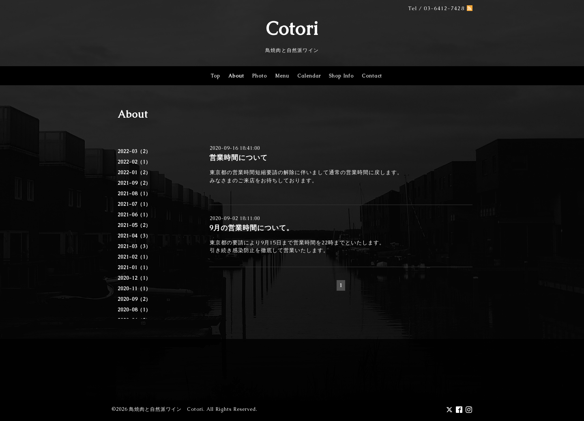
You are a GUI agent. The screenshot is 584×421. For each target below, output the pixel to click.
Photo (259, 76)
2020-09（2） (134, 299)
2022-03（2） (134, 151)
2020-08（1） (134, 310)
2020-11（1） (134, 288)
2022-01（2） (134, 172)
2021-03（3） (134, 246)
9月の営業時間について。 (251, 227)
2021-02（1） (134, 257)
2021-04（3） (134, 236)
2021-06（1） (134, 215)
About (236, 76)
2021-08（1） (134, 193)
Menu (282, 76)
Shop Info (341, 76)
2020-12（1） (134, 278)
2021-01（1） (134, 267)
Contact (372, 76)
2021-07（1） (134, 204)
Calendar (309, 76)
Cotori (292, 28)
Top (215, 76)
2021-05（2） (134, 225)
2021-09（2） (134, 183)
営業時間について (238, 157)
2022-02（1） (134, 162)
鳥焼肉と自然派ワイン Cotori (166, 409)
